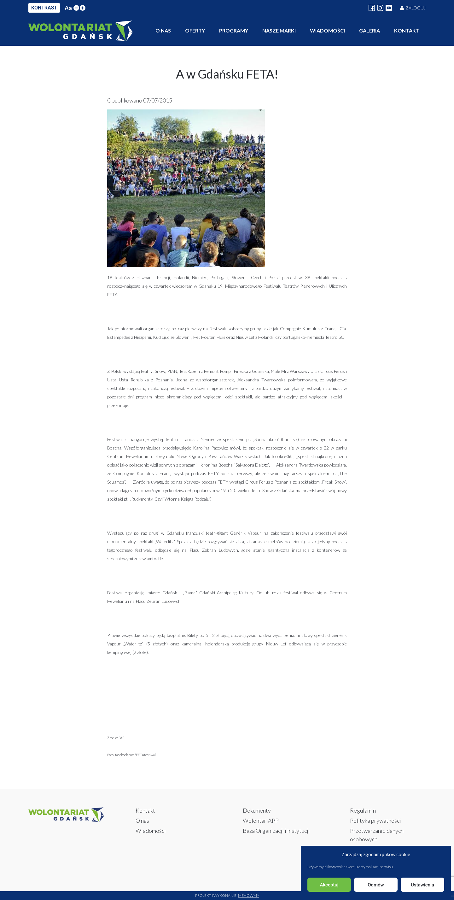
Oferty (195, 30)
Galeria (369, 30)
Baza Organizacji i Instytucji (276, 830)
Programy (233, 30)
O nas (163, 30)
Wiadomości (327, 30)
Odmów (376, 885)
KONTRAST (44, 8)
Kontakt (406, 30)
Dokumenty (257, 810)
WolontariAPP (261, 820)
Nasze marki (279, 30)
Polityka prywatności (375, 820)
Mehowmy (248, 895)
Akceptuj (329, 885)
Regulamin (363, 810)
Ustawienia (422, 885)
